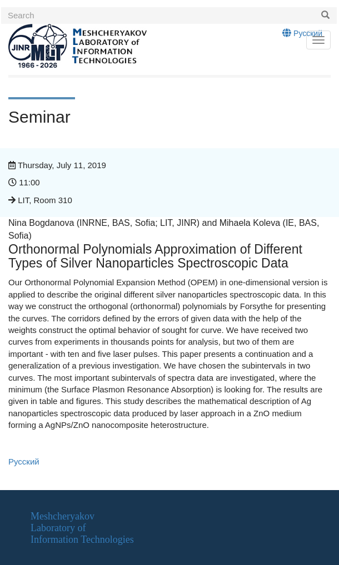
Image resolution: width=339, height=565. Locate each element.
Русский (302, 33)
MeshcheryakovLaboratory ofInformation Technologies (82, 527)
